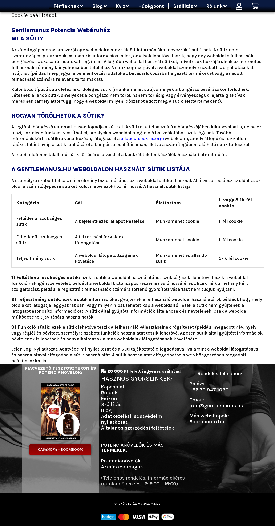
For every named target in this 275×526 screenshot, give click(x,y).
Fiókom (110, 398)
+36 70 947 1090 (209, 390)
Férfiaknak (68, 6)
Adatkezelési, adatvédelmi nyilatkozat (132, 419)
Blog (99, 6)
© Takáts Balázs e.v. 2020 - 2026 (137, 503)
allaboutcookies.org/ (143, 138)
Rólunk (216, 6)
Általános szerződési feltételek (137, 428)
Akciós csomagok (122, 467)
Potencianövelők (121, 461)
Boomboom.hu (206, 421)
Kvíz (122, 6)
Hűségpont (151, 6)
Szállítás (185, 6)
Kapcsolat (113, 387)
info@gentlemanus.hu (216, 405)
